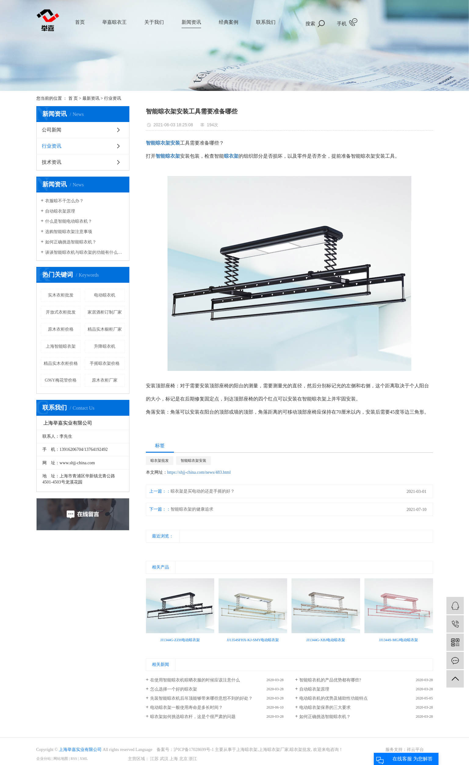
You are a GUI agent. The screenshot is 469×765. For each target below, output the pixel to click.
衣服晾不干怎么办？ (64, 201)
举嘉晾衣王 (114, 22)
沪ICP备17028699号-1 (194, 749)
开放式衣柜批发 (61, 312)
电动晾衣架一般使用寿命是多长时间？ (186, 707)
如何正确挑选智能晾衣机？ (70, 242)
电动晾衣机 (104, 295)
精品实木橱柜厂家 (105, 329)
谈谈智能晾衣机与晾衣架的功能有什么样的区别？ (85, 252)
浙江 (193, 758)
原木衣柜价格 (61, 329)
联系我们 (266, 22)
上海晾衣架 (247, 749)
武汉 (164, 758)
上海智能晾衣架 (61, 346)
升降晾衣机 (104, 346)
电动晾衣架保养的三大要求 (325, 707)
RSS (73, 758)
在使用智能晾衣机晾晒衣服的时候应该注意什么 (195, 680)
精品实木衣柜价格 (61, 363)
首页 (80, 22)
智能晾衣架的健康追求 (192, 509)
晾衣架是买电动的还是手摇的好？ (203, 491)
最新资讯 (90, 98)
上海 (173, 758)
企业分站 (43, 758)
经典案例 (228, 22)
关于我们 (154, 22)
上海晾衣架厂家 (274, 749)
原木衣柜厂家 (104, 380)
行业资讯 (112, 98)
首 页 (73, 98)
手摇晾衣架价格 (105, 363)
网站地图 (60, 758)
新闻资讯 (191, 22)
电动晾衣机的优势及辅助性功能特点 (333, 698)
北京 (183, 758)
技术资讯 (51, 162)
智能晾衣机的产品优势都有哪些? (330, 680)
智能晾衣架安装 (193, 460)
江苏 (154, 758)
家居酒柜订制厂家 (105, 312)
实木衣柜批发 (61, 295)
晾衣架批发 (159, 460)
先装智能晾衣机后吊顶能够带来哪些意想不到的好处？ (201, 698)
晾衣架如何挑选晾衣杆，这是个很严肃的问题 (193, 716)
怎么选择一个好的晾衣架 (173, 689)
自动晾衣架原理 (60, 211)
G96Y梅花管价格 (61, 380)
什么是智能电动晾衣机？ (68, 221)
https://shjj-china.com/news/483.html (199, 472)
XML (84, 758)
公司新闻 (51, 129)
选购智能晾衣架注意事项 (68, 231)
